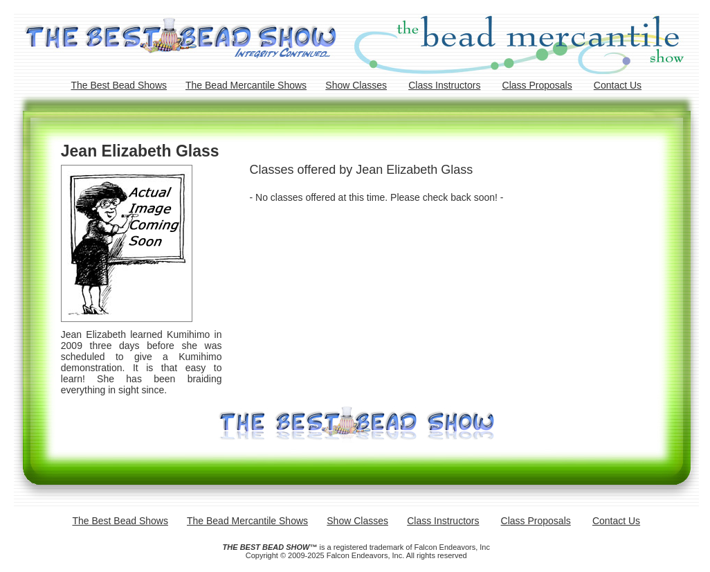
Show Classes (356, 85)
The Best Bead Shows (119, 85)
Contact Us (617, 85)
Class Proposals (537, 85)
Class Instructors (444, 85)
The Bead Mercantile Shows (246, 85)
